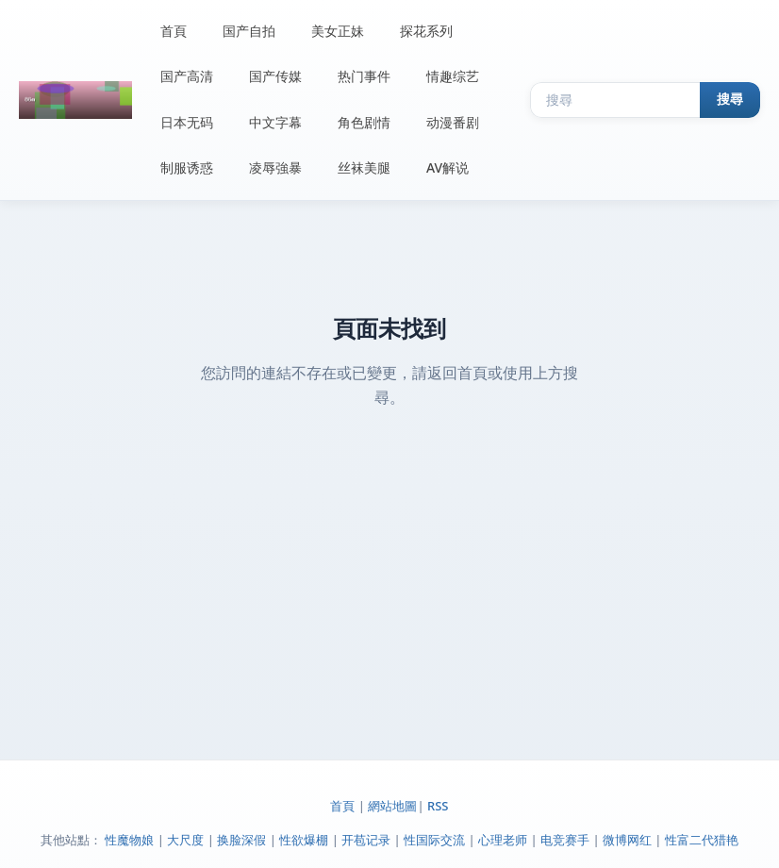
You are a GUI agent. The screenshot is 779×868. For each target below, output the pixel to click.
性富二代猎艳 (701, 839)
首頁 (173, 31)
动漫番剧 (452, 122)
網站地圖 (392, 805)
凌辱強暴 (275, 167)
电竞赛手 (564, 839)
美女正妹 (337, 31)
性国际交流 (434, 839)
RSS (438, 805)
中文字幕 (275, 122)
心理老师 (502, 839)
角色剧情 (364, 122)
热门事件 (364, 76)
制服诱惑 (186, 167)
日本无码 (186, 122)
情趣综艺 (452, 76)
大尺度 (185, 839)
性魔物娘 (129, 839)
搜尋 (730, 99)
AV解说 (447, 167)
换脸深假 (241, 839)
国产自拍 (249, 31)
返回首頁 (457, 372)
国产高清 (186, 76)
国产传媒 (275, 76)
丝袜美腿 (364, 167)
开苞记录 (365, 839)
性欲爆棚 (303, 839)
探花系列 (426, 31)
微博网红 (627, 839)
